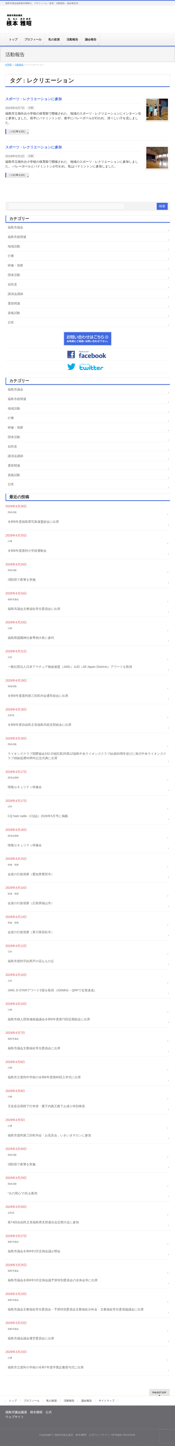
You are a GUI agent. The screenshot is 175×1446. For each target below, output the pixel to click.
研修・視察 (15, 265)
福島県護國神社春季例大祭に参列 (31, 638)
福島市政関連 (17, 237)
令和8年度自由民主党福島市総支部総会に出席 (39, 724)
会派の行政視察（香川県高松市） (31, 932)
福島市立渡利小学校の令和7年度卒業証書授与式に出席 (46, 1367)
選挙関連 (14, 303)
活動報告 (69, 1400)
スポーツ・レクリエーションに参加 (33, 99)
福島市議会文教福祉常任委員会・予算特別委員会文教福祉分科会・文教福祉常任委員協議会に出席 (76, 1309)
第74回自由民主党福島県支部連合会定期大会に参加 (43, 1222)
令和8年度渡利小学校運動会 (27, 550)
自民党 (12, 284)
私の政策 (51, 1400)
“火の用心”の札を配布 (23, 1193)
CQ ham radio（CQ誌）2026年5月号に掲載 (38, 816)
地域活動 (14, 246)
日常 (11, 322)
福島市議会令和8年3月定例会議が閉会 (34, 1251)
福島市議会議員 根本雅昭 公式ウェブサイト (82, 1434)
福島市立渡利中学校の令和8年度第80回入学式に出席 (44, 1077)
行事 (31, 108)
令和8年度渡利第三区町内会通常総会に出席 (38, 695)
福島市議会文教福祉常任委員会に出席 (34, 609)
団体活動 (14, 275)
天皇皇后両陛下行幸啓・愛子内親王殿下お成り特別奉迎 (46, 1106)
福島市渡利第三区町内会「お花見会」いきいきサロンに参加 (49, 1135)
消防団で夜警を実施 (22, 579)
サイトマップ (107, 1400)
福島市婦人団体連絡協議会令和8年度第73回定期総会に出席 (49, 1019)
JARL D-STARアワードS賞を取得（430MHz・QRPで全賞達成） (52, 990)
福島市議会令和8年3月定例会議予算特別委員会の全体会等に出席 (53, 1280)
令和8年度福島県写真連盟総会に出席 (33, 521)
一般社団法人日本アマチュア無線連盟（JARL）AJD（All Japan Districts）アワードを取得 (70, 666)
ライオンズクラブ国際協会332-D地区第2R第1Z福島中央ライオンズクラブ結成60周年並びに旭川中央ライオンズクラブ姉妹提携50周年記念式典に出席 (87, 756)
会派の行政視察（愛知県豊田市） (31, 874)
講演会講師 (15, 294)
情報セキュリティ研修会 (25, 787)
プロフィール (32, 1400)
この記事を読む (17, 131)
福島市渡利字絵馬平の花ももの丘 (31, 961)
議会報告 (86, 1400)
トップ (13, 1400)
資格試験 (14, 313)
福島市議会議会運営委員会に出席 (31, 1338)
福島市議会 (15, 227)
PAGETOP (159, 1392)
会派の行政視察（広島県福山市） (31, 903)
